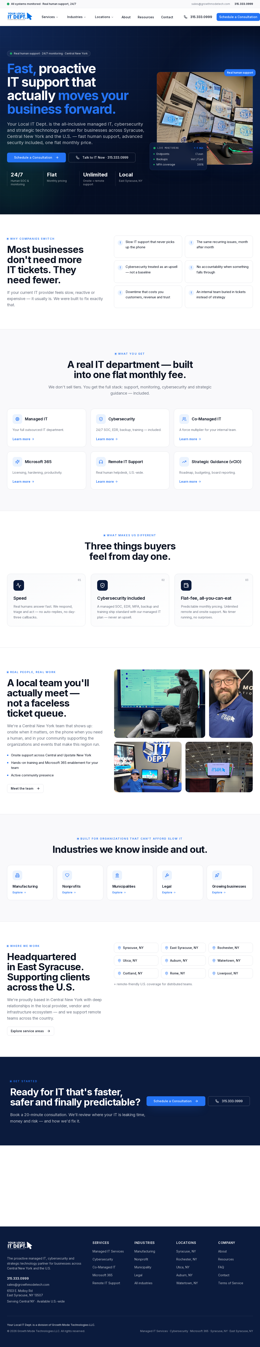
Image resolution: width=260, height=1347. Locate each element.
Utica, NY (182, 1267)
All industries (143, 1283)
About (126, 17)
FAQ (221, 1267)
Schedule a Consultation (36, 157)
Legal (138, 1275)
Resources (146, 17)
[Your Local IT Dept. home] (20, 16)
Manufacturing (144, 1251)
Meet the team (25, 788)
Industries (76, 17)
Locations (104, 17)
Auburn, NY (184, 1275)
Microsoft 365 (103, 1275)
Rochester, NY (186, 1259)
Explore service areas (30, 1031)
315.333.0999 (243, 4)
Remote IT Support (106, 1283)
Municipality (142, 1267)
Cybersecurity (103, 1259)
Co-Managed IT (104, 1267)
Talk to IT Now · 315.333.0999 (102, 157)
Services (50, 17)
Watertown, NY (187, 1283)
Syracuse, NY (186, 1251)
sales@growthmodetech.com (210, 4)
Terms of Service (230, 1283)
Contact (167, 17)
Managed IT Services (108, 1251)
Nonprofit (141, 1259)
